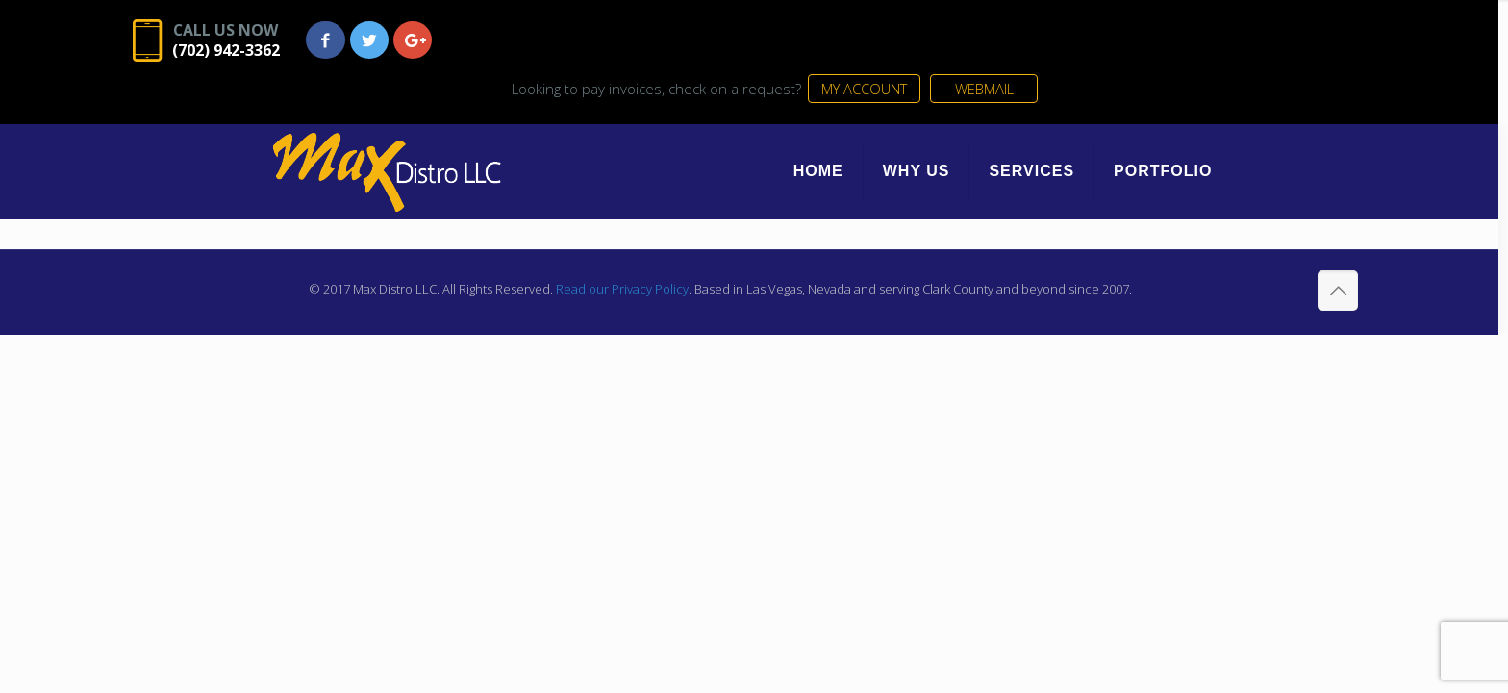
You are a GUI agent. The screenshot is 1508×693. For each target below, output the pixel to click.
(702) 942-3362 (292, 51)
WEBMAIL (1255, 45)
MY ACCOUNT (1131, 45)
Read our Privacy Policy (619, 249)
